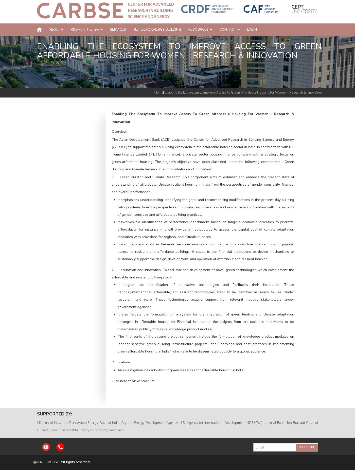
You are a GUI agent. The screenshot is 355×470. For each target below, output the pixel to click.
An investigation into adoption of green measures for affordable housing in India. (181, 370)
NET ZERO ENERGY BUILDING (157, 29)
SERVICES (118, 29)
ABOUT (56, 29)
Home (158, 92)
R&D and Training (87, 29)
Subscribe (307, 447)
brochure (148, 381)
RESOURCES (200, 29)
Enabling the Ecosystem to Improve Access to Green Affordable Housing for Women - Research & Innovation (243, 92)
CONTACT (229, 29)
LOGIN (252, 29)
